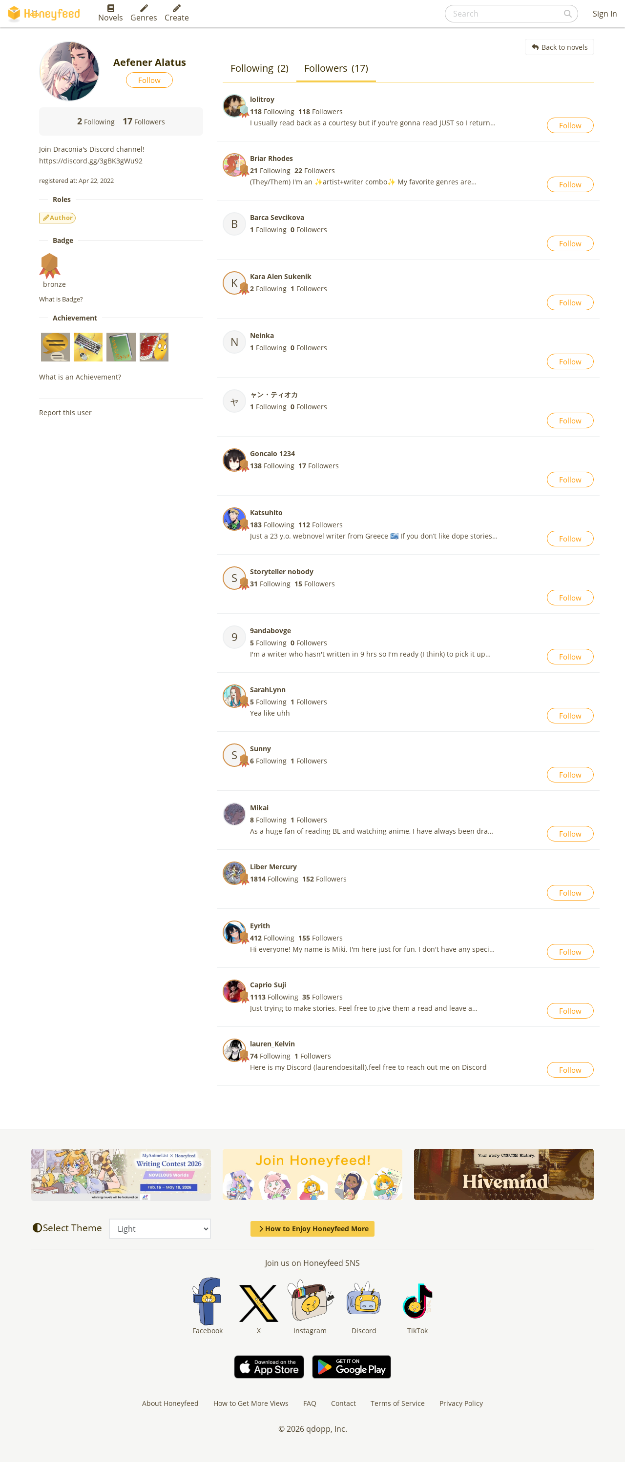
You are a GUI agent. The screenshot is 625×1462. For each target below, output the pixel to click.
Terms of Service (398, 1403)
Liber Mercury (273, 866)
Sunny (260, 748)
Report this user (65, 412)
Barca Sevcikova (277, 217)
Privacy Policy (461, 1403)
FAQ (309, 1403)
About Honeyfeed (170, 1403)
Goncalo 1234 (272, 453)
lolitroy (262, 99)
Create (177, 13)
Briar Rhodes (271, 158)
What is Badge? (61, 299)
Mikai (259, 807)
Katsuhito (266, 512)
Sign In (605, 13)
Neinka (262, 335)
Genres (143, 13)
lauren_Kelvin (272, 1043)
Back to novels (559, 47)
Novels (110, 13)
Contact (343, 1403)
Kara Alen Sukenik (281, 276)
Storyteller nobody (281, 571)
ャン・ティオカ (274, 394)
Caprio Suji (268, 984)
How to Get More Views (251, 1403)
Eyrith (260, 925)
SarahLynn (268, 689)
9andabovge (270, 630)
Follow (149, 80)
